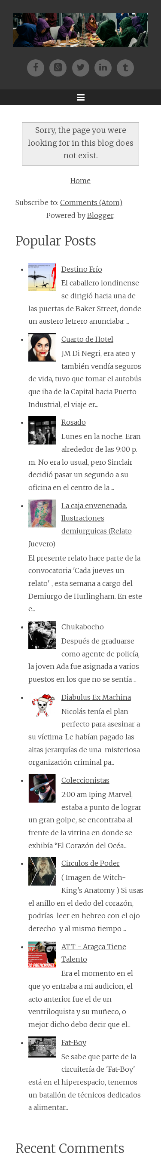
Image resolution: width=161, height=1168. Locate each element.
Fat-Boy (73, 1042)
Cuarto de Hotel (87, 339)
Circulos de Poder (90, 863)
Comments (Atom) (91, 202)
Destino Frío (81, 269)
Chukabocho (82, 626)
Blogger (100, 215)
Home (80, 180)
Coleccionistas (85, 780)
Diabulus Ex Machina (96, 697)
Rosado (73, 422)
